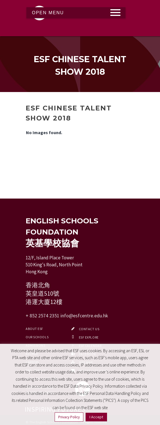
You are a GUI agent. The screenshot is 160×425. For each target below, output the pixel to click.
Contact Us (89, 329)
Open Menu (48, 12)
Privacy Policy (69, 417)
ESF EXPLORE (89, 337)
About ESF (34, 329)
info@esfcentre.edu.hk (84, 315)
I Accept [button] (96, 416)
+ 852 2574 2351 (42, 315)
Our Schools (37, 337)
